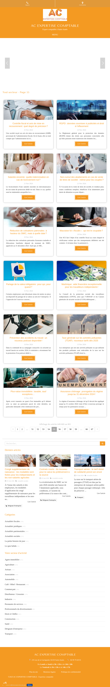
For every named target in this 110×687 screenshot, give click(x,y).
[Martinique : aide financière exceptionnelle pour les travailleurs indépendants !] (81, 271)
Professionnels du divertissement (18, 609)
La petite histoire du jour (15, 541)
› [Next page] (97, 429)
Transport (9, 634)
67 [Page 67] (92, 429)
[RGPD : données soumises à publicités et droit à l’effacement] (81, 110)
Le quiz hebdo (10, 546)
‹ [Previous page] (13, 429)
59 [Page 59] (76, 429)
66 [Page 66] (87, 429)
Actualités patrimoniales (15, 531)
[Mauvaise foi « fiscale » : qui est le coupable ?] (81, 217)
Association (9, 574)
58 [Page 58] (70, 429)
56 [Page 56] (60, 429)
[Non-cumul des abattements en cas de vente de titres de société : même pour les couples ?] (81, 163)
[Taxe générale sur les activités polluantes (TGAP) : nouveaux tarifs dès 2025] (81, 324)
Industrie (8, 599)
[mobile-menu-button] (55, 34)
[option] (55, 63)
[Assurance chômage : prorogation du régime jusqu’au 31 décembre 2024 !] (81, 378)
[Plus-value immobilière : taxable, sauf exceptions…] (28, 378)
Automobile (10, 579)
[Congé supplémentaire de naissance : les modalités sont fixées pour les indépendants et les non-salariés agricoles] (20, 460)
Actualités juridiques (13, 526)
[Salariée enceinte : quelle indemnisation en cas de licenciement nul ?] (28, 163)
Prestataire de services (14, 604)
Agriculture (9, 565)
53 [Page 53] (43, 429)
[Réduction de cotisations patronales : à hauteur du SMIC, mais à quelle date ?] (28, 217)
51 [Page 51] (33, 429)
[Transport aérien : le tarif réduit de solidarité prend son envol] (89, 460)
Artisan (8, 569)
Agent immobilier (12, 560)
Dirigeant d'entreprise (14, 629)
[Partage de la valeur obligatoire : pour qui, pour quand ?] (28, 271)
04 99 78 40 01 (75, 660)
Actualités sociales (12, 536)
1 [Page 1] (17, 429)
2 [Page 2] (22, 429)
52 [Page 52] (38, 429)
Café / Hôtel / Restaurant (15, 584)
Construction (10, 619)
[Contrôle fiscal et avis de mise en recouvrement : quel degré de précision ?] (28, 110)
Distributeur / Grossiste (14, 594)
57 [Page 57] (65, 429)
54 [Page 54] (49, 429)
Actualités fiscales (12, 521)
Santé (7, 624)
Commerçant (10, 589)
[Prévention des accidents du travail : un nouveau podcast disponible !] (28, 324)
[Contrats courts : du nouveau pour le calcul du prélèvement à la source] (55, 460)
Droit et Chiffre (11, 614)
